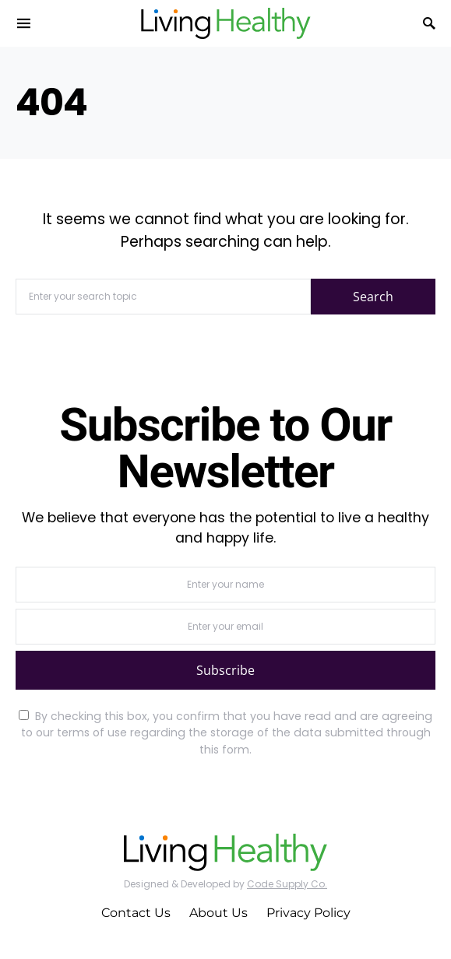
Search (373, 296)
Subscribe (225, 670)
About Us (218, 912)
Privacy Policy (308, 912)
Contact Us (136, 912)
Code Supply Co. (287, 883)
